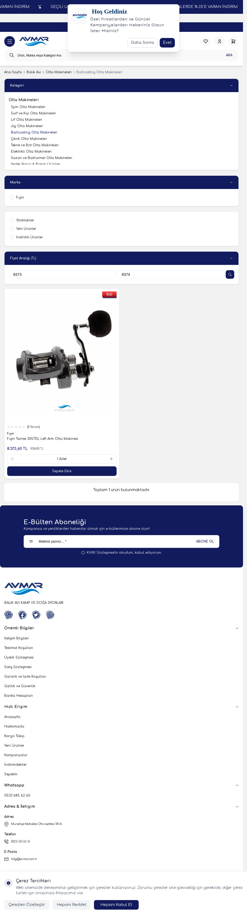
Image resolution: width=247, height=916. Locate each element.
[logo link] (34, 41)
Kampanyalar (15, 755)
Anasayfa (12, 717)
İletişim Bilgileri (16, 638)
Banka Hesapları (18, 696)
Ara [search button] (229, 55)
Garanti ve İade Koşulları (25, 676)
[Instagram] (50, 615)
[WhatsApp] (8, 615)
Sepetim (10, 774)
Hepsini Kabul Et (116, 905)
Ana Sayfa (13, 72)
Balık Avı (34, 72)
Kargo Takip (14, 736)
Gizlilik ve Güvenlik (19, 686)
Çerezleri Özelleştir (27, 905)
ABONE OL (205, 541)
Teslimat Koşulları (18, 648)
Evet (167, 43)
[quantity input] (61, 458)
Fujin (11, 433)
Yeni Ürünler (14, 745)
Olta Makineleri (59, 72)
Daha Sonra (142, 43)
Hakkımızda (14, 726)
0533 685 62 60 (17, 795)
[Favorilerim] (205, 41)
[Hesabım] (219, 41)
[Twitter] (36, 615)
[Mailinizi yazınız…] (121, 541)
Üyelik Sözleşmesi (19, 657)
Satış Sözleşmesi (17, 667)
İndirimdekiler (15, 765)
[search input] (121, 55)
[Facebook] (22, 615)
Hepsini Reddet (72, 905)
